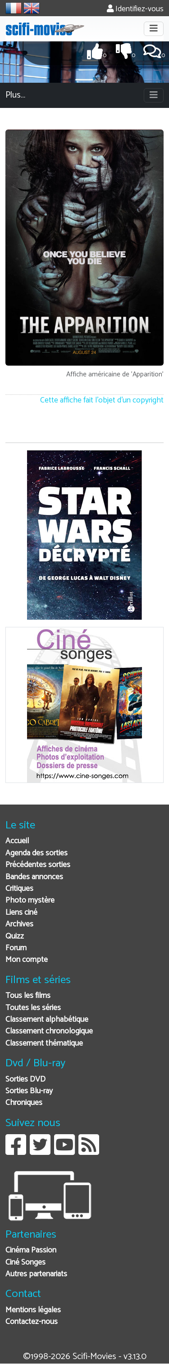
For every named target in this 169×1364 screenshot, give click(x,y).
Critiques (19, 888)
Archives (19, 924)
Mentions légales (33, 1310)
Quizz (14, 936)
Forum (16, 948)
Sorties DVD (25, 1079)
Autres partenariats (36, 1274)
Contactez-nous (31, 1321)
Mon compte (26, 959)
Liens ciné (21, 912)
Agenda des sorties (36, 853)
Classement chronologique (49, 1031)
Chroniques (23, 1102)
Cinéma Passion (30, 1250)
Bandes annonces (34, 877)
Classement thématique (44, 1043)
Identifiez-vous (135, 9)
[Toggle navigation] (154, 29)
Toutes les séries (33, 1008)
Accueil (17, 841)
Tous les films (27, 995)
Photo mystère (30, 900)
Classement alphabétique (46, 1019)
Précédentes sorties (37, 865)
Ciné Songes (25, 1262)
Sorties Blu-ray (29, 1091)
